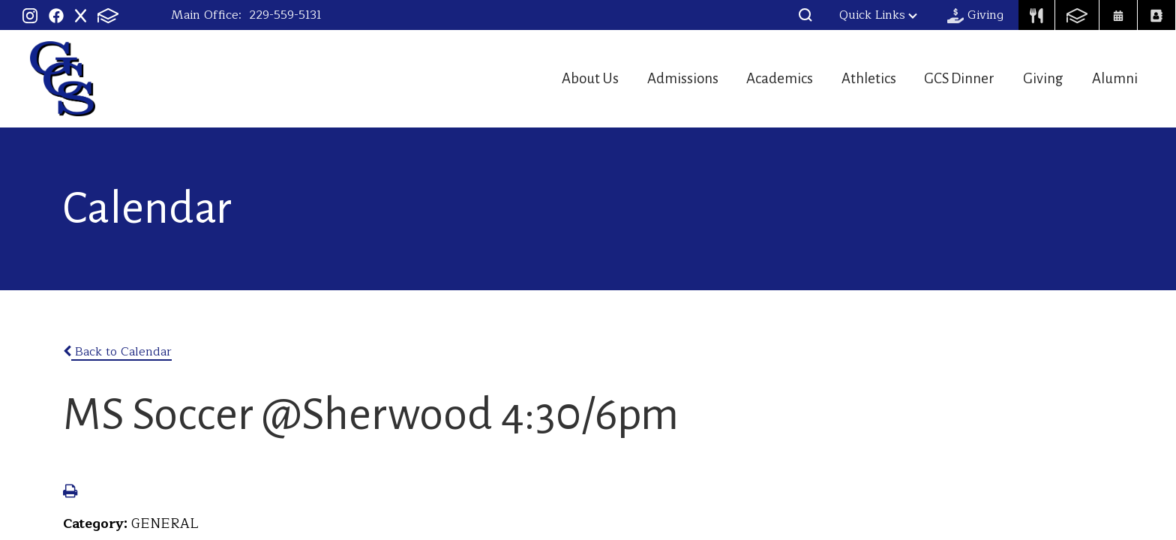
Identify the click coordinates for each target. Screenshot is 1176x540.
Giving (1036, 78)
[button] (805, 15)
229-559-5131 (285, 15)
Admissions (640, 78)
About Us (539, 78)
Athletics (844, 78)
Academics (746, 78)
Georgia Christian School (62, 78)
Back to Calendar (117, 352)
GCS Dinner (944, 78)
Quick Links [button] (878, 15)
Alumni (1117, 78)
